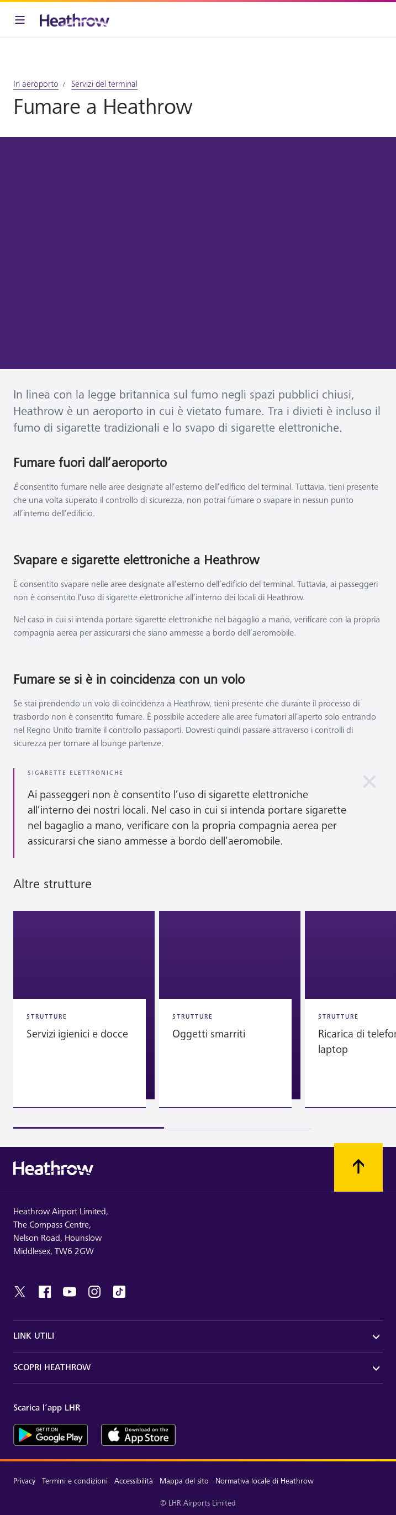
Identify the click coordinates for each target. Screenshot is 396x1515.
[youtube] (69, 1291)
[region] (198, 1020)
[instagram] (94, 1291)
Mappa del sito (184, 1481)
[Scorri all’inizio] (358, 1167)
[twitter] (20, 1291)
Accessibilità (133, 1481)
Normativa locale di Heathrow (264, 1481)
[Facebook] (44, 1291)
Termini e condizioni (75, 1481)
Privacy (24, 1481)
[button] (84, 1005)
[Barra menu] (20, 20)
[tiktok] (119, 1291)
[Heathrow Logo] (74, 20)
